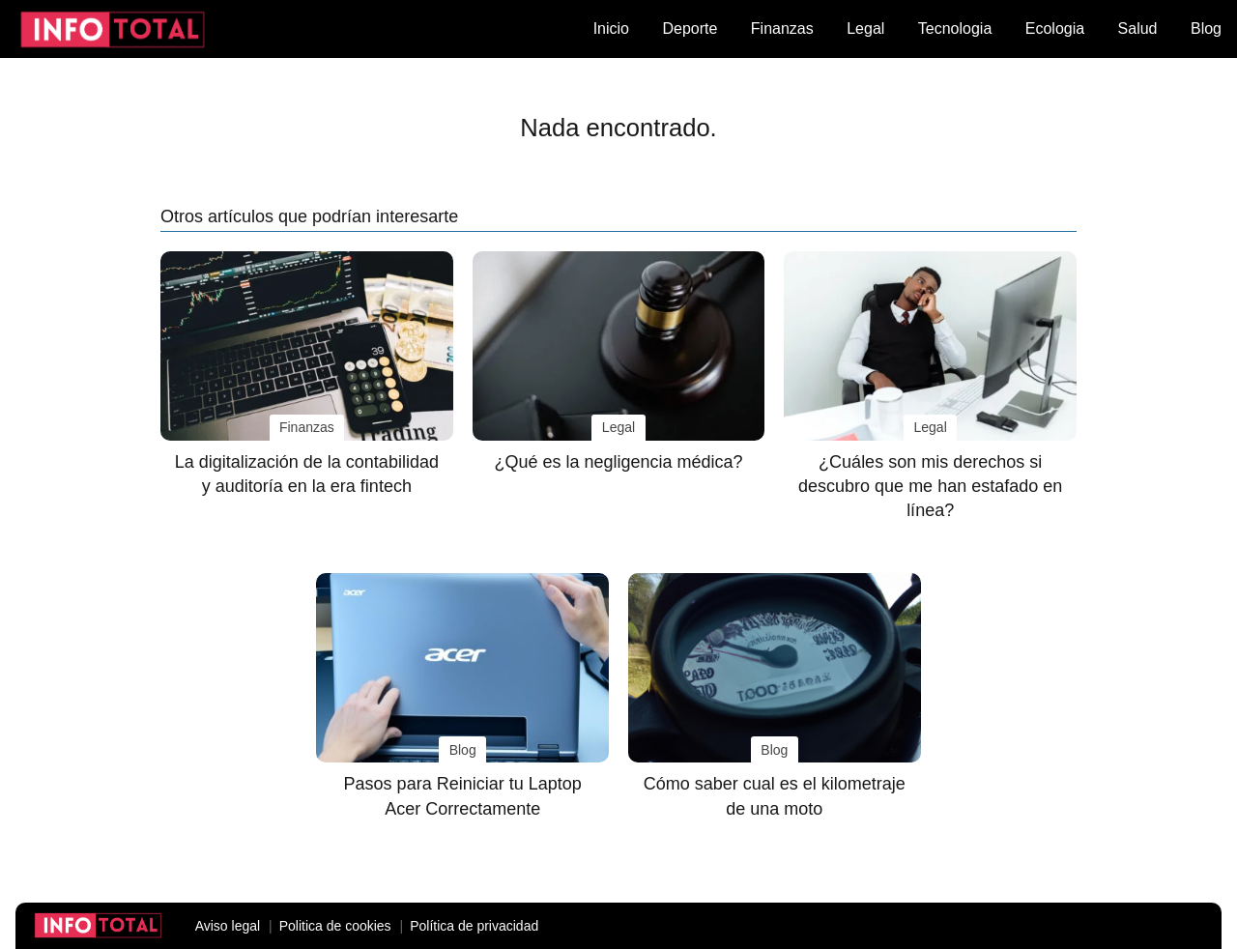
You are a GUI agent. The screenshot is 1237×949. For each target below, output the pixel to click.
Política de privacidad (474, 926)
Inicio (611, 28)
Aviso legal (227, 926)
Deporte (689, 28)
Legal (865, 28)
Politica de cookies (335, 926)
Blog (1206, 28)
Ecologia (1054, 28)
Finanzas (782, 28)
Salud (1138, 28)
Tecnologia (955, 28)
